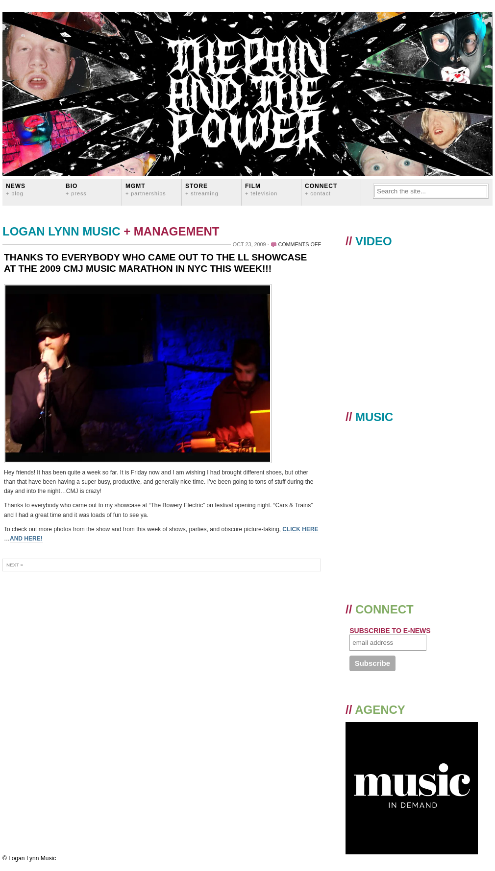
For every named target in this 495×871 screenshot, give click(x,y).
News (15, 189)
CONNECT (321, 189)
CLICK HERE (300, 529)
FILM (261, 189)
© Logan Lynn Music (29, 858)
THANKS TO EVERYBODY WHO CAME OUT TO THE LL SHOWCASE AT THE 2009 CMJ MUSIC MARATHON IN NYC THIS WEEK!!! (155, 263)
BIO (76, 189)
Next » (14, 564)
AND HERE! (26, 538)
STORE (202, 189)
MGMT (145, 189)
